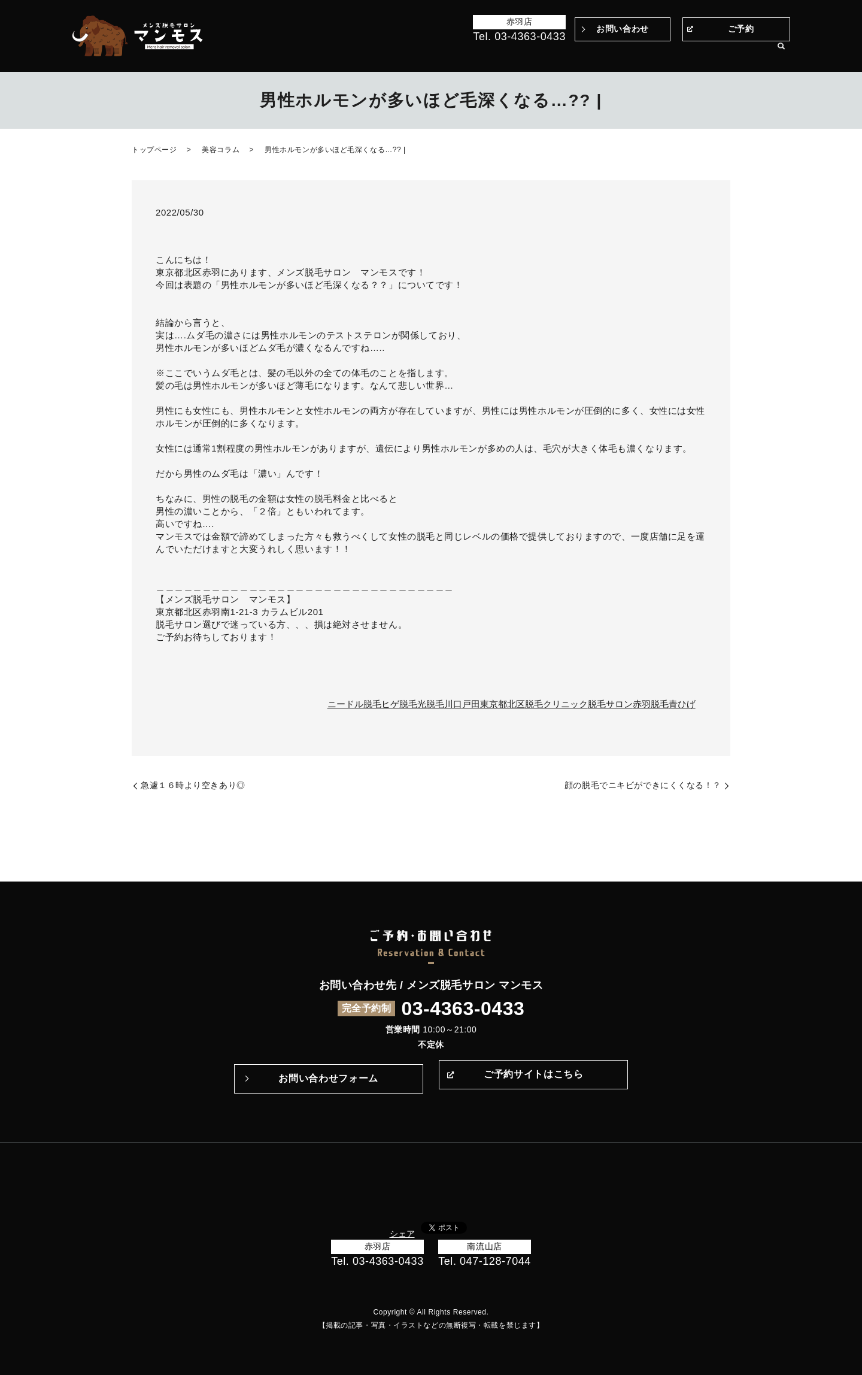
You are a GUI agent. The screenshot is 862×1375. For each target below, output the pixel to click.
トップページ (332, 52)
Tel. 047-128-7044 (484, 1261)
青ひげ (682, 704)
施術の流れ (543, 52)
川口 (453, 704)
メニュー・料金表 (637, 52)
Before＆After (396, 52)
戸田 (471, 704)
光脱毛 (430, 704)
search (781, 53)
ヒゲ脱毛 (399, 704)
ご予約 (741, 29)
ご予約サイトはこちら (533, 1078)
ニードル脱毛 (354, 704)
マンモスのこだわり (473, 52)
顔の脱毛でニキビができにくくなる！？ (642, 785)
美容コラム (220, 150)
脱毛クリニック (556, 704)
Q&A (583, 52)
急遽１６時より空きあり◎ (193, 785)
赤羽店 (519, 21)
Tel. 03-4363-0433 (519, 37)
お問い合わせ (622, 29)
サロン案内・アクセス (724, 52)
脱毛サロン (610, 704)
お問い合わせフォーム (328, 1078)
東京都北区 (502, 704)
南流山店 (484, 1246)
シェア (402, 1233)
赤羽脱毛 (651, 704)
